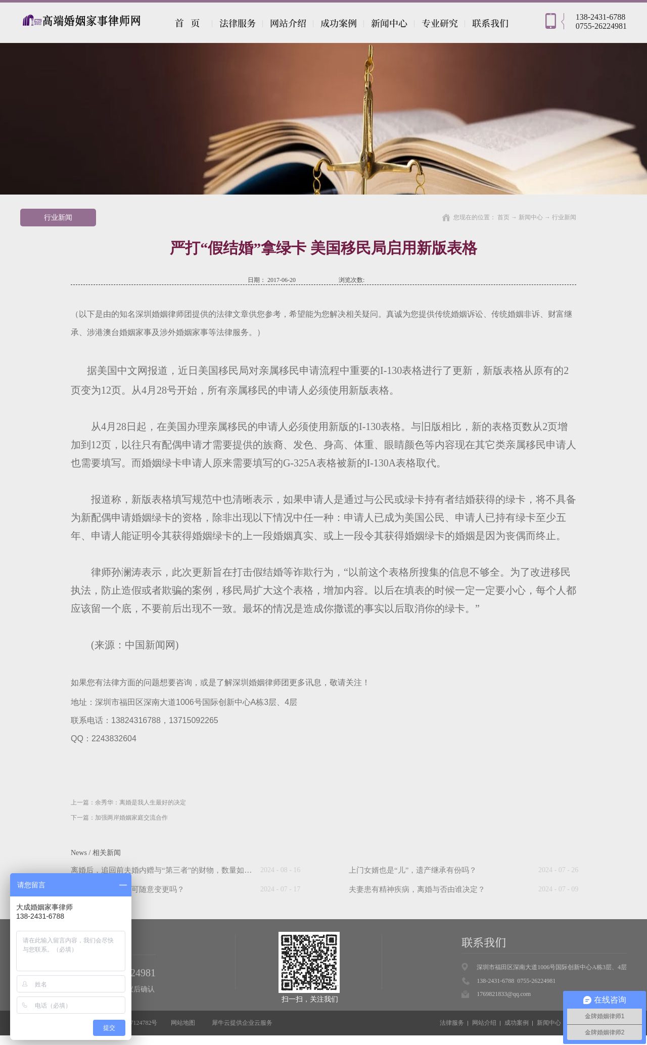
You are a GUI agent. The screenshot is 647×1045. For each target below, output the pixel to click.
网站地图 (181, 1022)
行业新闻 (564, 217)
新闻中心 (531, 217)
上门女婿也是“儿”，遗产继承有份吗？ (413, 870)
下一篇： (119, 817)
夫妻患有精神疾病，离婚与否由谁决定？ (417, 889)
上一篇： (128, 802)
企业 (248, 1022)
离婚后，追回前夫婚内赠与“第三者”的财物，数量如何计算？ (172, 870)
